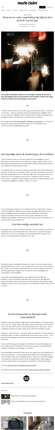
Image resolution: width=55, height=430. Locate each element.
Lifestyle (15, 10)
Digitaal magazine (43, 10)
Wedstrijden (32, 10)
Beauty (9, 10)
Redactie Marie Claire (7, 383)
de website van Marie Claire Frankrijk (38, 370)
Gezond (27, 413)
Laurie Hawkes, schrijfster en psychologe (29, 121)
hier (34, 161)
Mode (3, 10)
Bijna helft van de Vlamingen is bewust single (21, 365)
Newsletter (49, 7)
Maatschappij (23, 10)
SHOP (42, 7)
